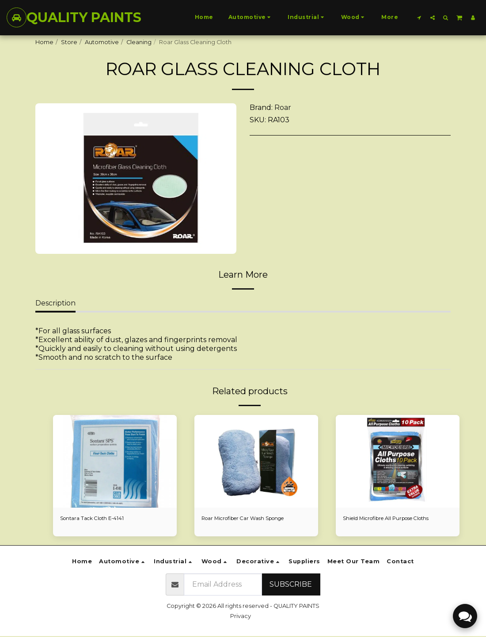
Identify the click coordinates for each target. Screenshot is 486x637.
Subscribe (291, 585)
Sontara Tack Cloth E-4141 (95, 519)
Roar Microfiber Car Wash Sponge (250, 519)
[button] (419, 17)
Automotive (102, 42)
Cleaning (139, 42)
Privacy (240, 617)
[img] (115, 461)
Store (69, 42)
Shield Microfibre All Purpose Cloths (393, 519)
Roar (282, 107)
